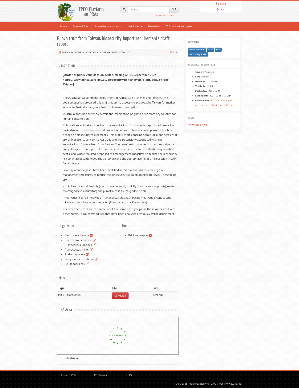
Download (120, 295)
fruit (218, 49)
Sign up (222, 3)
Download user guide (179, 26)
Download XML (198, 125)
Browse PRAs (80, 26)
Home (63, 26)
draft (210, 49)
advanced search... (166, 15)
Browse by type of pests (107, 26)
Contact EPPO (68, 375)
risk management (198, 54)
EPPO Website (100, 375)
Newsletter (154, 26)
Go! (174, 9)
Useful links (134, 26)
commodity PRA (197, 49)
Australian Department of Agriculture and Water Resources (96, 52)
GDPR (128, 375)
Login (222, 9)
